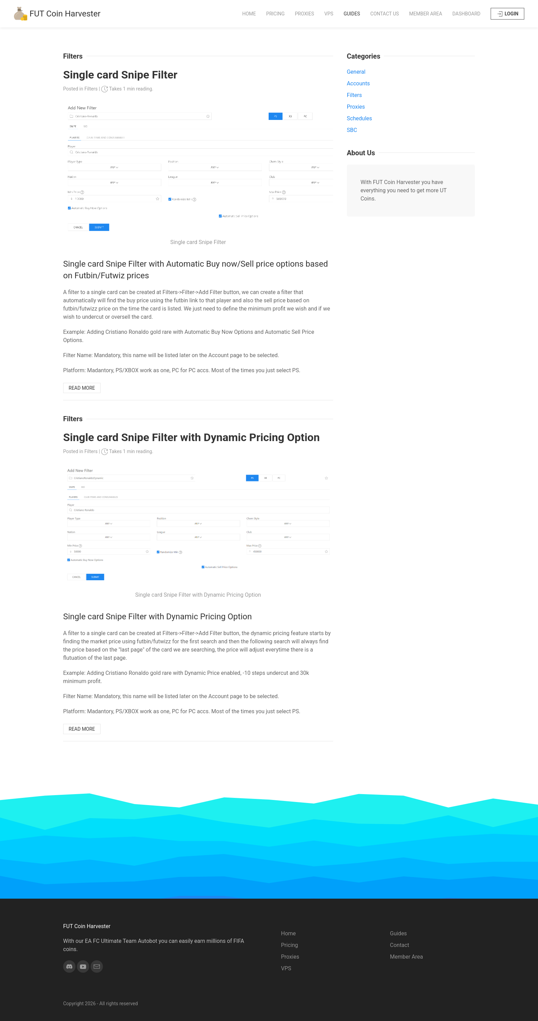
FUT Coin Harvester (57, 14)
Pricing (275, 13)
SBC (352, 130)
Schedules (359, 118)
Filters (91, 89)
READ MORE (82, 388)
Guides (351, 13)
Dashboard (467, 13)
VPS (328, 13)
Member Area (425, 13)
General (356, 72)
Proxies (304, 13)
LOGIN (507, 14)
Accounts (358, 83)
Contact (399, 945)
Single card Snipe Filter (120, 74)
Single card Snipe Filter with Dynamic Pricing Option (191, 437)
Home (249, 13)
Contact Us (384, 13)
